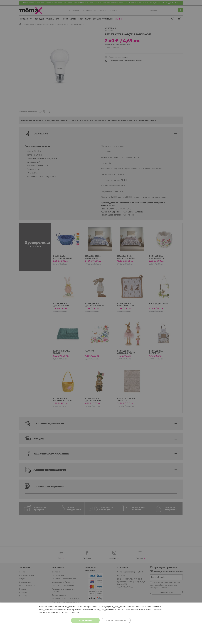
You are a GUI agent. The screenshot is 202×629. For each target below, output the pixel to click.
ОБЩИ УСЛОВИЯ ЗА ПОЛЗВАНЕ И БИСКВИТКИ (61, 612)
